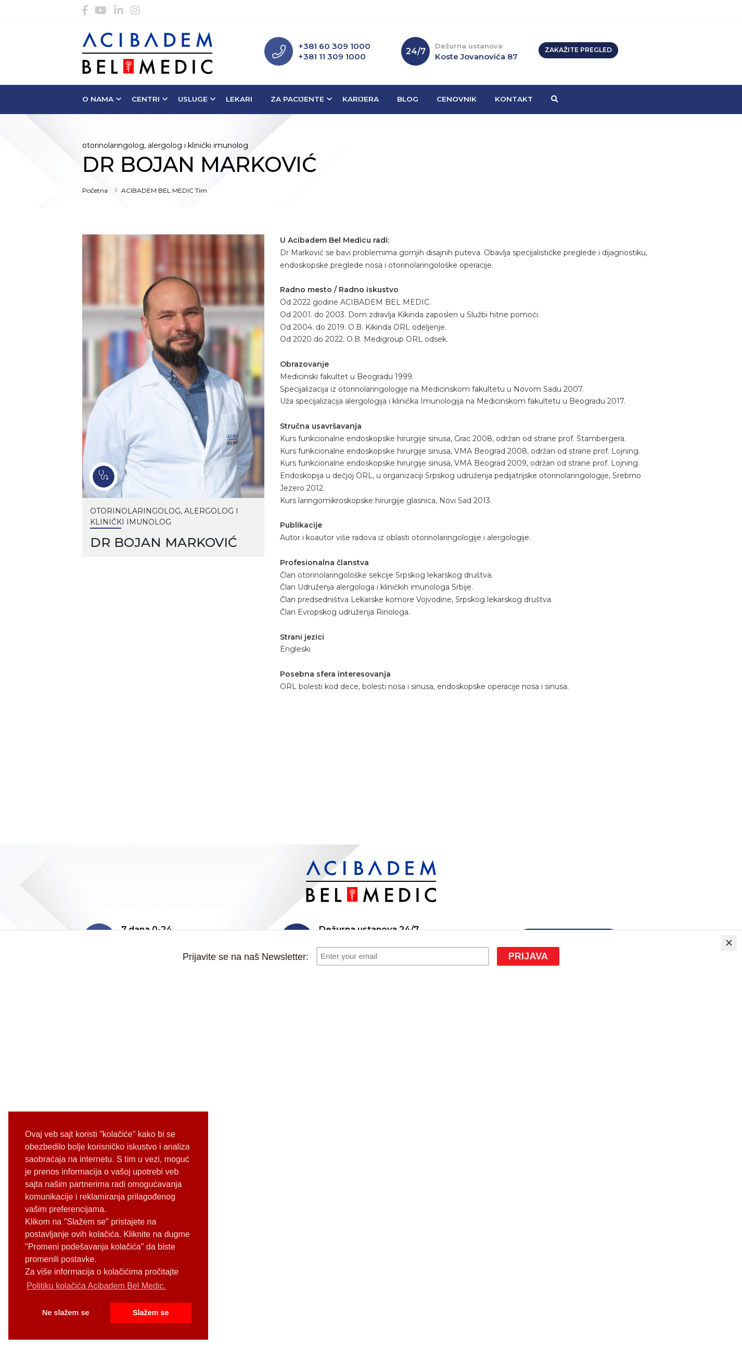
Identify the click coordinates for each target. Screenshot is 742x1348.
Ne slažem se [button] (65, 1312)
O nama (97, 99)
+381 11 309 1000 (332, 56)
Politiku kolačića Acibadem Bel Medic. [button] (96, 1285)
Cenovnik (457, 99)
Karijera (360, 99)
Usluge (193, 99)
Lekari (239, 99)
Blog (407, 99)
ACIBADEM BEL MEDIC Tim (164, 190)
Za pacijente (297, 99)
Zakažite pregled (578, 50)
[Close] (729, 943)
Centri (146, 99)
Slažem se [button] (151, 1312)
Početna (95, 190)
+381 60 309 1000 (334, 46)
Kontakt (514, 99)
